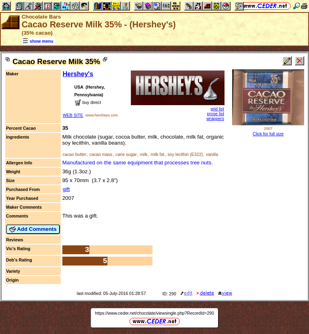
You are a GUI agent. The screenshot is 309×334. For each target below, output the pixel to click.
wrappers (215, 118)
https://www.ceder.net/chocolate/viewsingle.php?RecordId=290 (154, 313)
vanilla (212, 154)
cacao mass (100, 154)
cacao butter (75, 154)
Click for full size (268, 133)
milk (144, 154)
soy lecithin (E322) (185, 154)
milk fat (158, 154)
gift (66, 189)
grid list (217, 108)
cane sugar (126, 154)
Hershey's (78, 74)
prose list (215, 113)
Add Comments (33, 229)
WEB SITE (73, 115)
